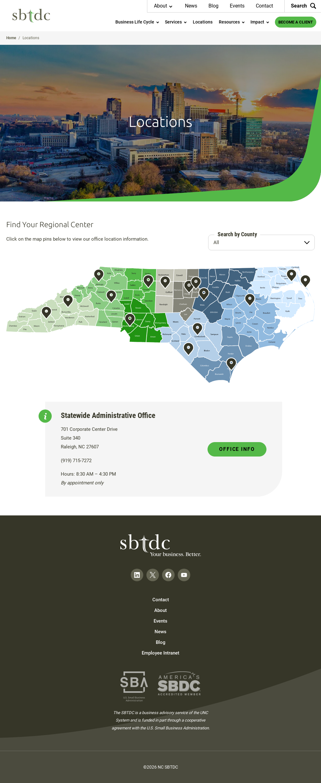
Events (237, 6)
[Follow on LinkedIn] (137, 575)
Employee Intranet (160, 653)
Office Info (237, 449)
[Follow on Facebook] (168, 575)
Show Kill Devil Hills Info (305, 281)
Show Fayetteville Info (197, 329)
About (160, 610)
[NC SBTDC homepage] (31, 16)
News (191, 6)
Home (11, 38)
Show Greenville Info (250, 300)
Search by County (237, 234)
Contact (264, 6)
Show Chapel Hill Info (188, 287)
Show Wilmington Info (231, 364)
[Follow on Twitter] (152, 575)
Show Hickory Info (111, 296)
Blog (213, 6)
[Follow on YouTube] (184, 575)
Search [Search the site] (303, 6)
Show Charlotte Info (129, 320)
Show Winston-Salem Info (148, 281)
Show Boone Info (98, 275)
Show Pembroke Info (188, 349)
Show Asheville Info (67, 301)
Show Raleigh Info (203, 294)
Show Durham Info (196, 283)
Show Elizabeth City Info (291, 275)
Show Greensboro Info (165, 283)
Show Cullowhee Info (46, 313)
